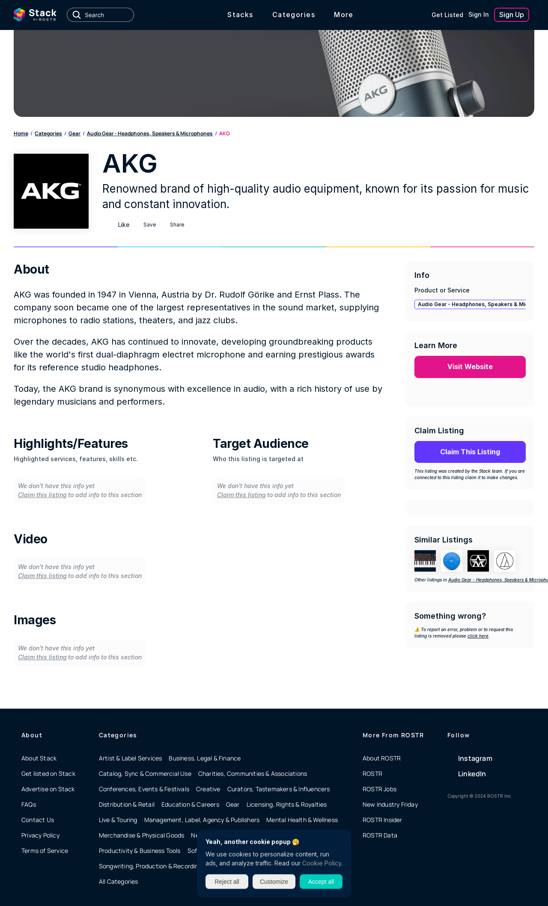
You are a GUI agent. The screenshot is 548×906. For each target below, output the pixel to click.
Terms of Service (44, 850)
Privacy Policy (40, 835)
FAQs (28, 804)
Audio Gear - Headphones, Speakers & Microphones (150, 133)
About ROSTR (382, 758)
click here (478, 635)
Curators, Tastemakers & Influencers (278, 789)
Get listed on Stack (48, 773)
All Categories (118, 881)
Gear (74, 133)
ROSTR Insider (382, 820)
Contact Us (37, 820)
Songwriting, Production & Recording (150, 866)
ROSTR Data (380, 835)
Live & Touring (118, 820)
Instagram (475, 758)
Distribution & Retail (127, 804)
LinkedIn (472, 773)
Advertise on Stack (48, 789)
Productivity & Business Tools (140, 850)
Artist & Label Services (130, 758)
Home (21, 133)
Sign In (478, 14)
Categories (48, 133)
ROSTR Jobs (379, 789)
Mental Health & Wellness (302, 820)
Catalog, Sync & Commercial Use (145, 773)
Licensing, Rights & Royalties (287, 804)
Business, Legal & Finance (205, 758)
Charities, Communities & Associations (252, 773)
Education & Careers (190, 804)
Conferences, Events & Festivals (144, 789)
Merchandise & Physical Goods (142, 835)
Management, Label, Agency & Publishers (202, 820)
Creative (208, 789)
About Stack (39, 758)
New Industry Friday (390, 804)
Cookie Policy (321, 863)
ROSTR (372, 773)
